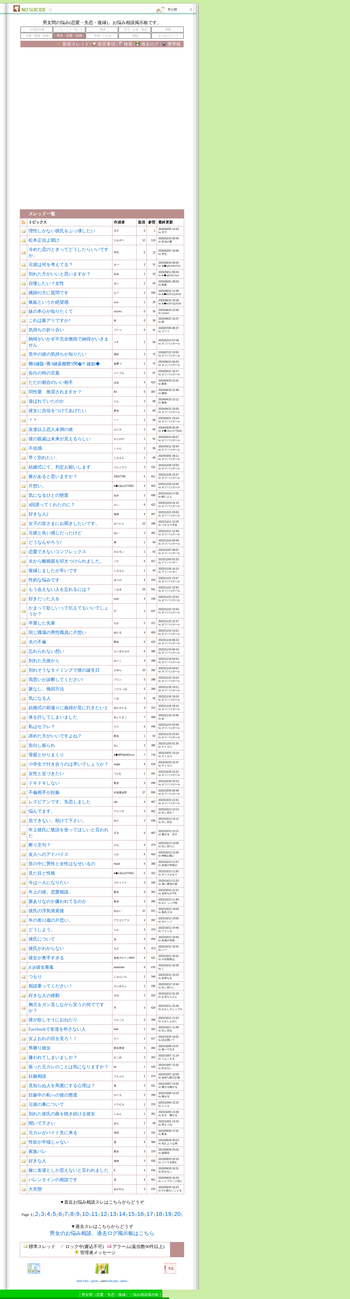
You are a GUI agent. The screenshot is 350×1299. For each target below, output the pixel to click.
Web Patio (83, 1281)
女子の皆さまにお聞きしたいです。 (64, 523)
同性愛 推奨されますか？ (55, 391)
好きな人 (37, 1160)
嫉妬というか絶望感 (49, 302)
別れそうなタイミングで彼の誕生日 (64, 670)
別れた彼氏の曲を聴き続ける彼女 (62, 1113)
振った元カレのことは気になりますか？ (69, 1066)
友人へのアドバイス (49, 854)
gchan (94, 1281)
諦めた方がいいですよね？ (55, 736)
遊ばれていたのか (46, 401)
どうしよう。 (42, 929)
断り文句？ (40, 844)
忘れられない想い (46, 651)
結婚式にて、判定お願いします (60, 467)
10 (85, 1213)
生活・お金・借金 (135, 29)
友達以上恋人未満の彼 (51, 429)
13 (113, 1213)
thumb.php (111, 1281)
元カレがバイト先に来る (53, 1132)
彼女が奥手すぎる (46, 957)
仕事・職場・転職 (37, 35)
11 (94, 1213)
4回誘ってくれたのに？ (52, 504)
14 (122, 1213)
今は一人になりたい (49, 882)
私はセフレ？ (42, 726)
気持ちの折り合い (46, 329)
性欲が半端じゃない (49, 1142)
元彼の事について (46, 1104)
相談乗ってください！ (51, 986)
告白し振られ (42, 745)
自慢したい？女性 (46, 283)
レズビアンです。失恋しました (60, 801)
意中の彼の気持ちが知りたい (57, 354)
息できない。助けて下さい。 (57, 820)
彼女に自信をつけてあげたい (57, 410)
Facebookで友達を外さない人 (57, 1029)
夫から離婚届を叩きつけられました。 (66, 561)
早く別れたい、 (44, 457)
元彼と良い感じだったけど (55, 532)
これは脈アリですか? (50, 320)
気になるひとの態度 (49, 495)
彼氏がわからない (46, 948)
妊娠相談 (37, 1076)
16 (140, 1213)
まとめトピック (168, 35)
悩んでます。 (42, 811)
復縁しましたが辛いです (53, 570)
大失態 (35, 1189)
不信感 (35, 448)
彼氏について (42, 939)
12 (103, 1213)
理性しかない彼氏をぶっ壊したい (62, 230)
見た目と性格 (42, 873)
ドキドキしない (44, 783)
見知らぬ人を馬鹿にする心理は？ (62, 1085)
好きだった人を (44, 598)
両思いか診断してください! (56, 679)
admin (123, 1281)
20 (177, 1213)
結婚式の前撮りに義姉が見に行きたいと (69, 707)
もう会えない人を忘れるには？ (60, 589)
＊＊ (33, 420)
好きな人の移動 (44, 995)
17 (149, 1213)
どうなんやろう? (45, 542)
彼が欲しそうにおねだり (53, 1019)
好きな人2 (39, 514)
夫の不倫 (37, 641)
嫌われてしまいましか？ (53, 1057)
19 (168, 1213)
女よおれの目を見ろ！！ (53, 1038)
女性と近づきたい (46, 773)
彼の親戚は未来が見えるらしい (60, 438)
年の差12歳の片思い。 (51, 920)
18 (159, 1213)
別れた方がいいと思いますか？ (60, 274)
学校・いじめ (102, 35)
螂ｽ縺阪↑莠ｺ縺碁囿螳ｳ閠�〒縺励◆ (64, 363)
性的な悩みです (44, 580)
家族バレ (37, 1151)
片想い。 (37, 485)
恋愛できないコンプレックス (57, 551)
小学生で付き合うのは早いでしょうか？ (69, 764)
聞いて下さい (42, 1123)
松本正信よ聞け (44, 240)
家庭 (168, 29)
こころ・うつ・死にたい (70, 29)
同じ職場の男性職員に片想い (57, 632)
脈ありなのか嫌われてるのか (57, 901)
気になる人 (40, 698)
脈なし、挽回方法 (46, 688)
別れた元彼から (44, 660)
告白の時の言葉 (44, 373)
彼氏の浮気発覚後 (46, 910)
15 (131, 1213)
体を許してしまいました (53, 717)
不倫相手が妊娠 (44, 792)
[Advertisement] (102, 94)
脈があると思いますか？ (53, 476)
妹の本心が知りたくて (51, 311)
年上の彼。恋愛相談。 (51, 892)
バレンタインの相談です (53, 1179)
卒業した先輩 (42, 623)
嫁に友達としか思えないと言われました (69, 1170)
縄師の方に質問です (49, 292)
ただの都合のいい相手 (51, 382)
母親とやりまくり (46, 754)
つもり (35, 976)
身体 (103, 29)
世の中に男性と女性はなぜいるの (62, 863)
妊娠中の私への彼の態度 (53, 1095)
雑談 (135, 35)
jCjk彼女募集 (41, 967)
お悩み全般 (37, 29)
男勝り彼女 (40, 1048)
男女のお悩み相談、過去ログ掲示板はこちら (102, 1233)
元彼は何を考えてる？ (51, 264)
